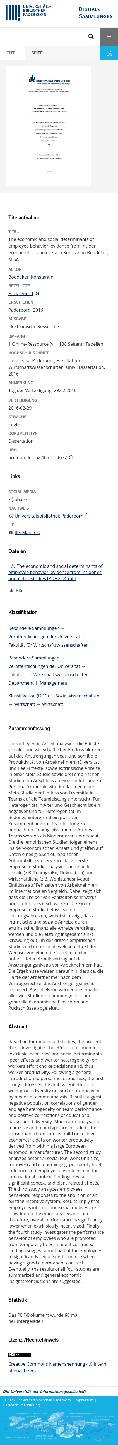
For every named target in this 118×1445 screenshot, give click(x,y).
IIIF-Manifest (27, 532)
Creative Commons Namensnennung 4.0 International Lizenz (57, 1367)
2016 (38, 310)
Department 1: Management (37, 683)
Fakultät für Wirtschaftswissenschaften (48, 645)
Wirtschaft (24, 704)
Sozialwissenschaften (77, 696)
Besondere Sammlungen (33, 628)
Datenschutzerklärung (21, 1405)
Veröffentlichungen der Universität (44, 636)
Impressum (84, 1400)
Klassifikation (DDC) (28, 696)
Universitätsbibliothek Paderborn (43, 1400)
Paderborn (19, 310)
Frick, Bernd (20, 293)
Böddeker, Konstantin (31, 277)
